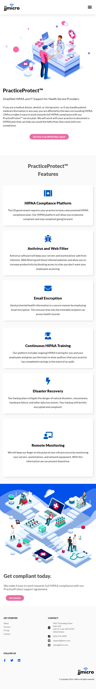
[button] (90, 7)
